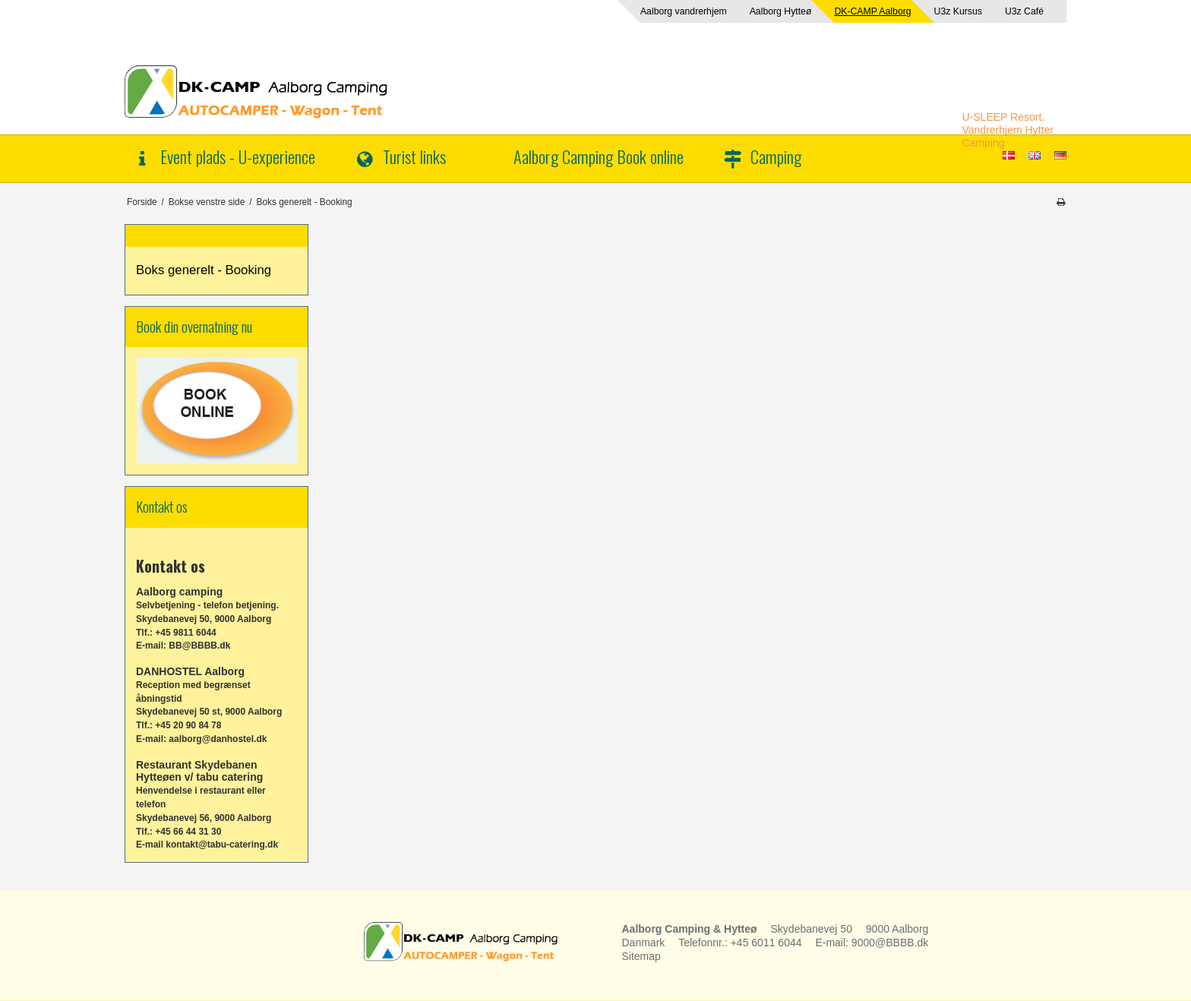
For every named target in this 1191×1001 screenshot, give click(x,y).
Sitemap (641, 956)
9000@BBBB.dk (889, 942)
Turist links (414, 156)
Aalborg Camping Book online (598, 156)
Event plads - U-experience (237, 156)
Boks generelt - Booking (203, 270)
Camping (775, 156)
